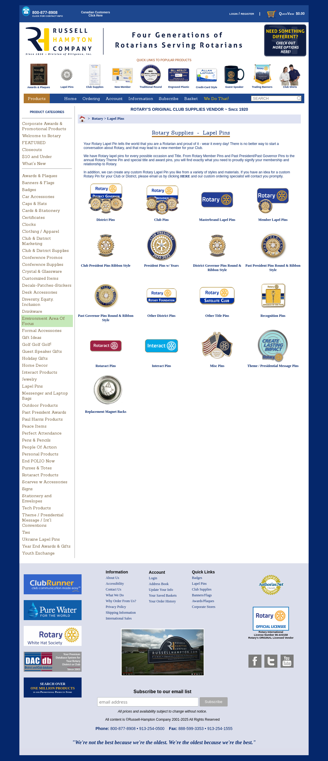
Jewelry (29, 379)
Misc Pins (217, 366)
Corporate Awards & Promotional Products (44, 126)
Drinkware (32, 311)
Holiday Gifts (35, 358)
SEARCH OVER (53, 687)
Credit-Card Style (207, 86)
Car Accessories (38, 196)
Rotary (97, 118)
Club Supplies (95, 85)
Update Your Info (161, 590)
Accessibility (115, 584)
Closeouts (32, 149)
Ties (26, 532)
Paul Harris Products (42, 419)
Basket (191, 98)
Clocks (29, 224)
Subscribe (168, 98)
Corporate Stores (203, 607)
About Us (112, 578)
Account (114, 98)
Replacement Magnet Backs (105, 412)
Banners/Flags (202, 595)
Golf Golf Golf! (36, 344)
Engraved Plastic (178, 85)
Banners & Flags (38, 182)
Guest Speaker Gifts (42, 351)
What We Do (115, 595)
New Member (122, 85)
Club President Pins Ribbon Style (105, 266)
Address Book (159, 584)
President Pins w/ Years (161, 266)
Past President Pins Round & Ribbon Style (273, 268)
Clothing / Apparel (40, 231)
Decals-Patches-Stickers (46, 285)
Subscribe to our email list (162, 691)
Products (37, 98)
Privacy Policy (116, 607)
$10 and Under (37, 156)
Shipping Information (121, 613)
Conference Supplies (42, 264)
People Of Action (39, 447)
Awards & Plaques (38, 86)
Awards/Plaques (203, 601)
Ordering (91, 98)
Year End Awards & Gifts (46, 546)
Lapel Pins (67, 85)
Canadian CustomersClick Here (95, 14)
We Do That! (216, 98)
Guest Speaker (234, 85)
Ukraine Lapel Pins (41, 539)
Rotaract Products (40, 474)
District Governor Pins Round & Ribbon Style (217, 268)
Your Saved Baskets (163, 595)
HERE (185, 176)
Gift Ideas (31, 337)
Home (70, 98)
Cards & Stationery (41, 210)
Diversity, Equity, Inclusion (37, 302)
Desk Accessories (39, 292)
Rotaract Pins (105, 366)
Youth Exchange (38, 553)
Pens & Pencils (36, 440)
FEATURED (34, 142)
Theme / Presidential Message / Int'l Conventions (42, 520)
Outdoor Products (40, 405)
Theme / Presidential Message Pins (272, 366)
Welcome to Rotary (41, 135)
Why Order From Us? (121, 601)
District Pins (106, 220)
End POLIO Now (38, 461)
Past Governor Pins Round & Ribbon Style (105, 318)
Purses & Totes (37, 468)
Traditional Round (151, 85)
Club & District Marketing (36, 241)
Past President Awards (44, 412)
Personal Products (40, 454)
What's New (34, 163)
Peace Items (34, 426)
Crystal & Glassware (42, 271)
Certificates (33, 217)
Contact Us (113, 589)
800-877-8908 (47, 13)
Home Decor (35, 365)
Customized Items (40, 278)
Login (153, 578)
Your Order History (162, 601)
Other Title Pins (217, 316)
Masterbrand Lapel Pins (217, 220)
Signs (27, 488)
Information (140, 98)
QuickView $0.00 (285, 14)
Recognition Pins (272, 316)
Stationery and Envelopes (36, 498)
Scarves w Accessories (44, 481)
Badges (29, 189)
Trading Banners (262, 85)
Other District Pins (162, 316)
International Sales (119, 618)
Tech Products (36, 508)
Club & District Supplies (45, 250)
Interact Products (39, 372)
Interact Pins (161, 366)
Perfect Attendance (42, 433)
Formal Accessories (42, 330)
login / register (241, 13)
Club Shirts (290, 85)
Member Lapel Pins (273, 220)
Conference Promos (42, 257)
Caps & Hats (34, 203)
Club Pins (161, 220)
